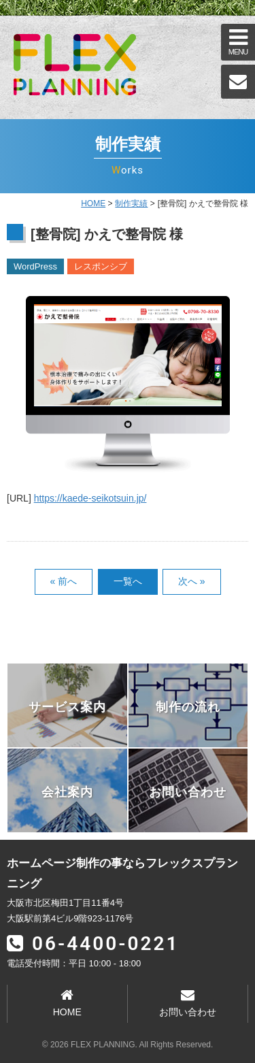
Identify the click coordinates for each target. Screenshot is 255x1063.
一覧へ (128, 581)
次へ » (191, 581)
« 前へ (64, 581)
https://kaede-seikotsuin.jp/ (90, 498)
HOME (93, 203)
